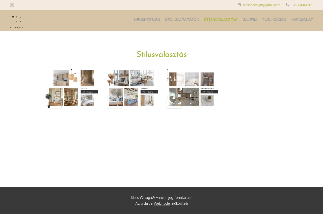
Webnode (162, 203)
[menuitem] (288, 20)
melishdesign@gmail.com (261, 5)
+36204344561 (302, 5)
